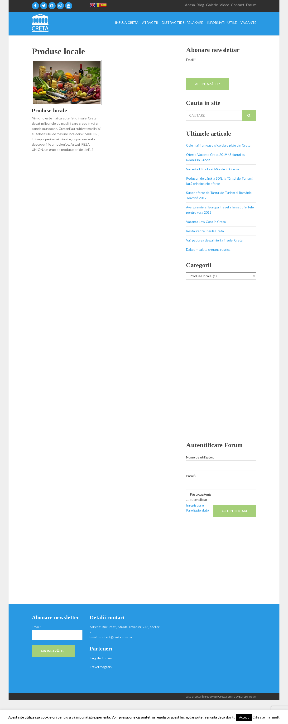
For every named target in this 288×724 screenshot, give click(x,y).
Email (191, 60)
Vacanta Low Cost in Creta (206, 222)
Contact (237, 4)
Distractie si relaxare (182, 23)
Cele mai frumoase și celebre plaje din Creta (218, 145)
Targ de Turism (101, 658)
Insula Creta (127, 23)
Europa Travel (247, 696)
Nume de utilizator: (200, 457)
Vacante (248, 23)
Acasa (190, 4)
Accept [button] (244, 717)
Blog (200, 4)
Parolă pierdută (197, 510)
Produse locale (49, 110)
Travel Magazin (101, 667)
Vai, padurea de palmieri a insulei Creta (214, 240)
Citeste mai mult (266, 717)
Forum (251, 4)
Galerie (212, 4)
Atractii (150, 23)
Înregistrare (195, 505)
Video (224, 4)
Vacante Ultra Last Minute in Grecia (212, 169)
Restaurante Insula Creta (205, 231)
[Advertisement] (221, 360)
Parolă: (191, 476)
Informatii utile (222, 23)
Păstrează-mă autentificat (200, 497)
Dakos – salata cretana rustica (208, 249)
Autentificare (234, 511)
